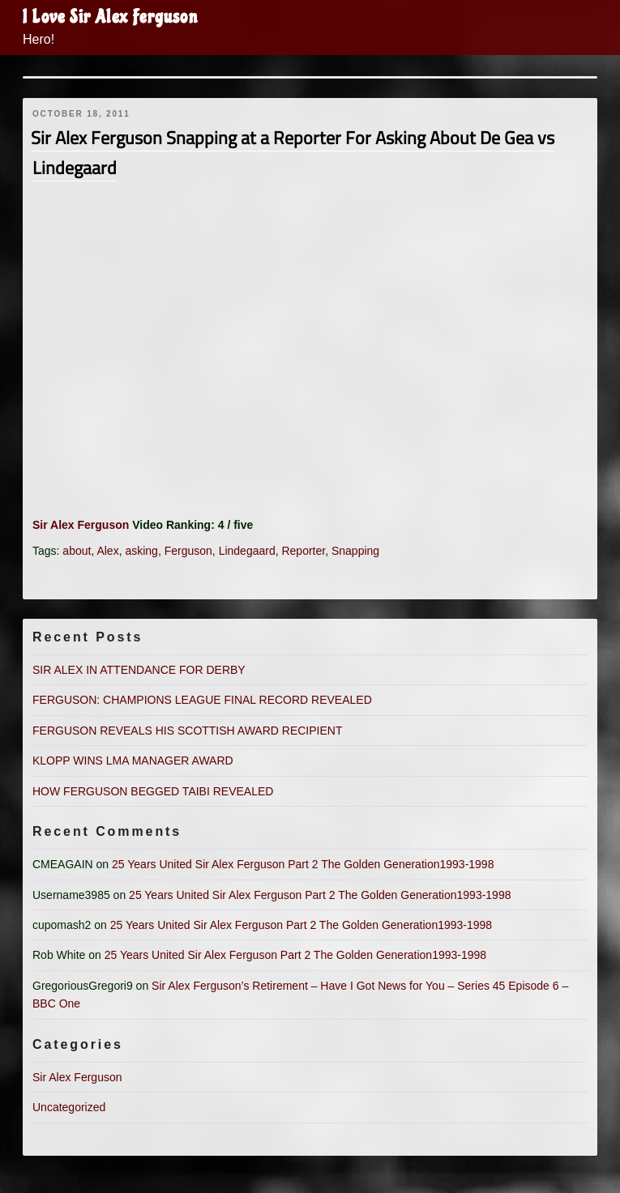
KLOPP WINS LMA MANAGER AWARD (132, 760)
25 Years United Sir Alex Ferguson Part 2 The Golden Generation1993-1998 (303, 864)
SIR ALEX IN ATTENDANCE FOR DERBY (139, 669)
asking (141, 550)
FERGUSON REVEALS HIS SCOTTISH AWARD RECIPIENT (187, 730)
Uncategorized (68, 1107)
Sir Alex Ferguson (80, 524)
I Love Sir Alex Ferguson (110, 17)
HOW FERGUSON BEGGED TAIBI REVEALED (152, 791)
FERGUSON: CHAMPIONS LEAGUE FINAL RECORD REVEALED (202, 699)
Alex (107, 550)
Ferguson (188, 550)
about (76, 550)
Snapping (355, 550)
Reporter (303, 550)
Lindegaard (247, 550)
